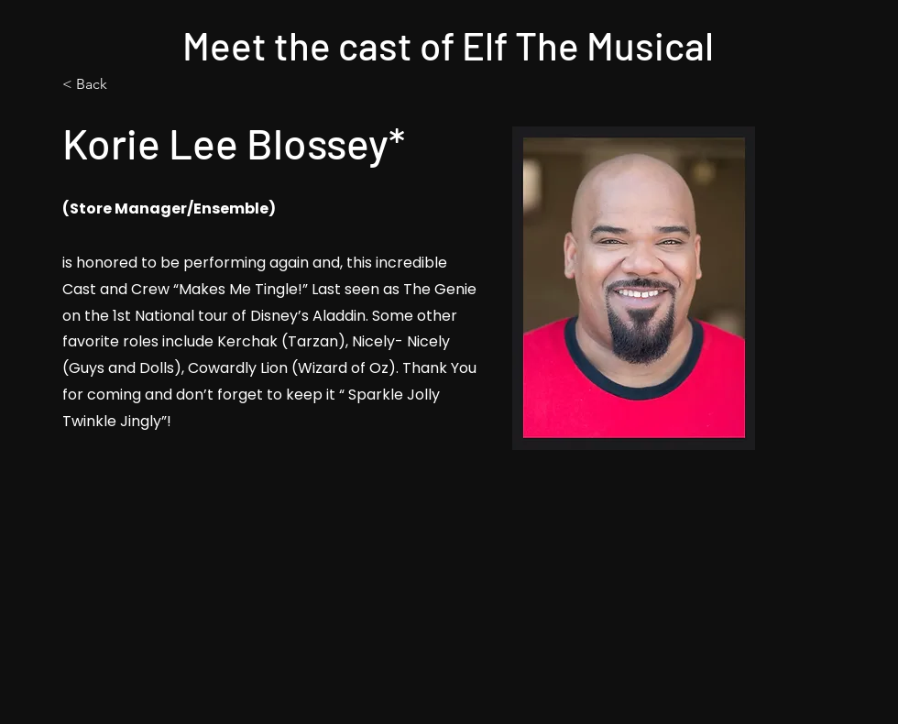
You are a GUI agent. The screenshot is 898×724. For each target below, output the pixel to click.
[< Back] (126, 84)
